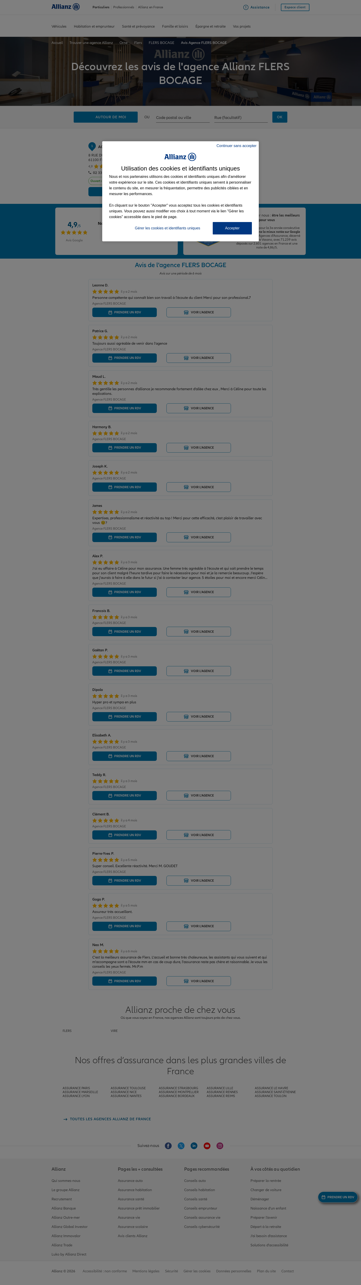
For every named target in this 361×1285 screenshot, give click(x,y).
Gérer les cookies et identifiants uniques (167, 228)
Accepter (232, 228)
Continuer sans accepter (236, 146)
